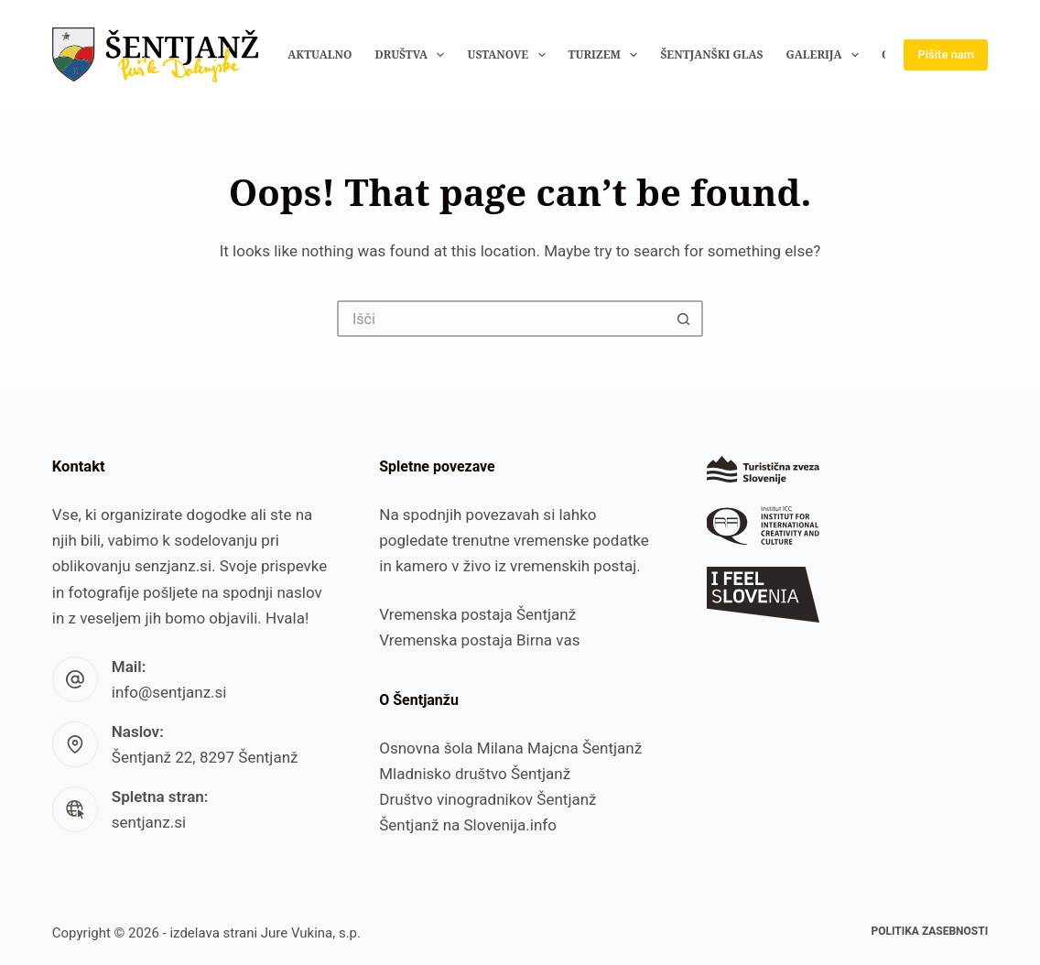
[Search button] (684, 318)
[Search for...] (501, 318)
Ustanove (509, 55)
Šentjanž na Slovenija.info (468, 825)
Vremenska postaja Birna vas (479, 640)
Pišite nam (945, 54)
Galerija (825, 55)
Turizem (607, 55)
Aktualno (319, 54)
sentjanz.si (149, 822)
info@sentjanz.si (169, 692)
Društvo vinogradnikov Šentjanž (487, 799)
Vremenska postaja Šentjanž (477, 614)
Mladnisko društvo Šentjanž (474, 773)
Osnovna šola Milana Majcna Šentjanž (510, 748)
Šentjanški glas (711, 54)
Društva (413, 55)
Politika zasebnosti (929, 931)
